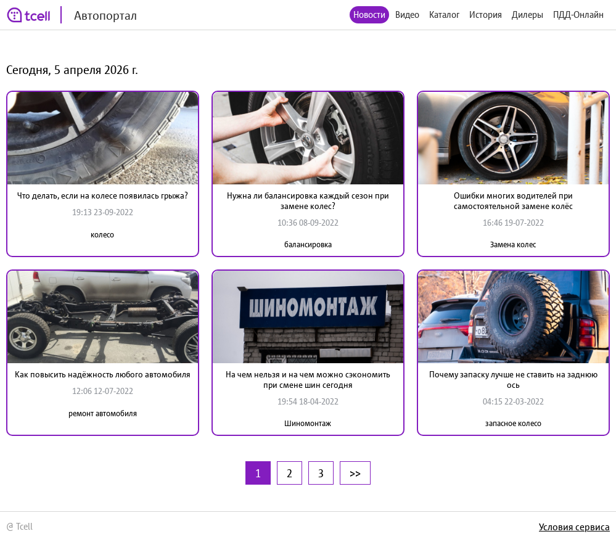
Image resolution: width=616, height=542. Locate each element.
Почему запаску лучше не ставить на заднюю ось (513, 379)
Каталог (444, 14)
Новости (369, 14)
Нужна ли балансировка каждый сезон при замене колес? (308, 201)
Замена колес (513, 244)
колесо (102, 234)
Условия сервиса (574, 526)
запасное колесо (513, 423)
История (485, 14)
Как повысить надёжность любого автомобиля (103, 374)
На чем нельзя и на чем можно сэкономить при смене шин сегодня (308, 379)
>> (355, 473)
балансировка (308, 244)
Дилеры (527, 14)
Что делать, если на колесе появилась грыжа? (102, 195)
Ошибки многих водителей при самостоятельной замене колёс (513, 201)
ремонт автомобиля (102, 413)
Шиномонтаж (307, 423)
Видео (407, 14)
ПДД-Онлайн (578, 14)
